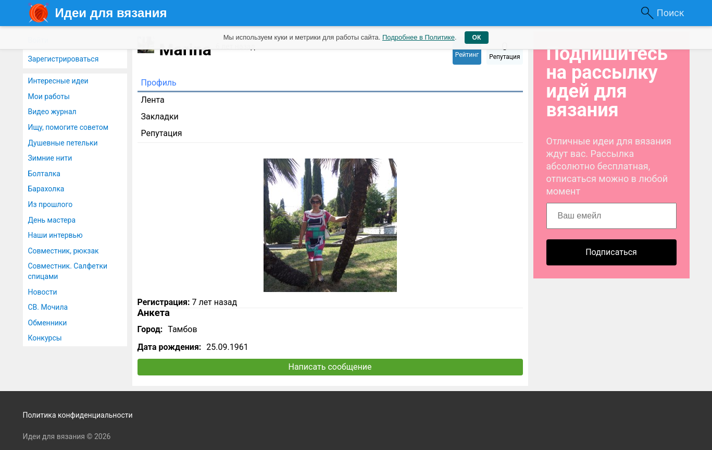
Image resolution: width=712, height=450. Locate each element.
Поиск (670, 12)
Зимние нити (50, 158)
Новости (42, 292)
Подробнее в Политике (418, 37)
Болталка (44, 173)
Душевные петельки (63, 143)
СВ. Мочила (48, 307)
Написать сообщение (330, 367)
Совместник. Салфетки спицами (68, 271)
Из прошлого (50, 204)
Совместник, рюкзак (63, 251)
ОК (476, 37)
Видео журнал (52, 111)
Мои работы (49, 96)
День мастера (52, 220)
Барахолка (46, 189)
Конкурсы (45, 338)
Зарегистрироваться (63, 59)
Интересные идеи (58, 81)
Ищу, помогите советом (68, 127)
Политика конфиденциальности (78, 415)
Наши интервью (55, 235)
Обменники (47, 323)
